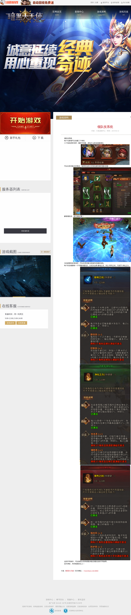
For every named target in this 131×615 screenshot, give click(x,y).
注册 (96, 2)
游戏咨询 (10, 323)
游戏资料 (101, 13)
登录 (92, 2)
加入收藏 (125, 2)
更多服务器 (25, 231)
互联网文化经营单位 (73, 611)
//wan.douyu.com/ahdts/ (91, 571)
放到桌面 (115, 2)
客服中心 (71, 600)
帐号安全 (60, 600)
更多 (45, 251)
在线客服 (21, 323)
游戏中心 (49, 600)
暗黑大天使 (70, 571)
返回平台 (105, 2)
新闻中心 (79, 13)
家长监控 (81, 600)
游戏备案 (55, 611)
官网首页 (25, 16)
